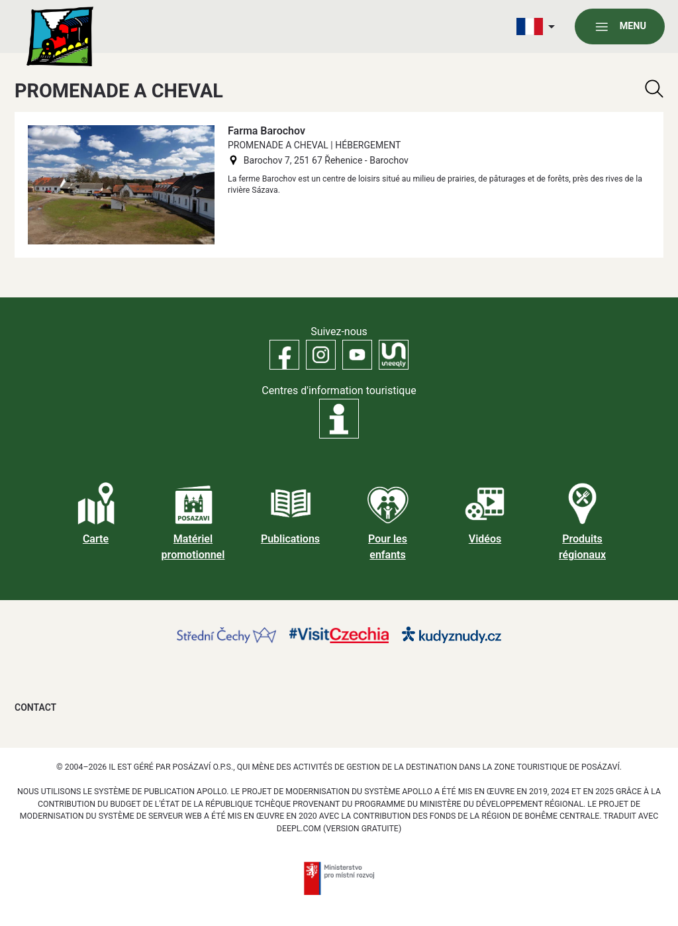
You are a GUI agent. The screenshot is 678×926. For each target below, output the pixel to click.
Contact (35, 707)
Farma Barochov (266, 131)
